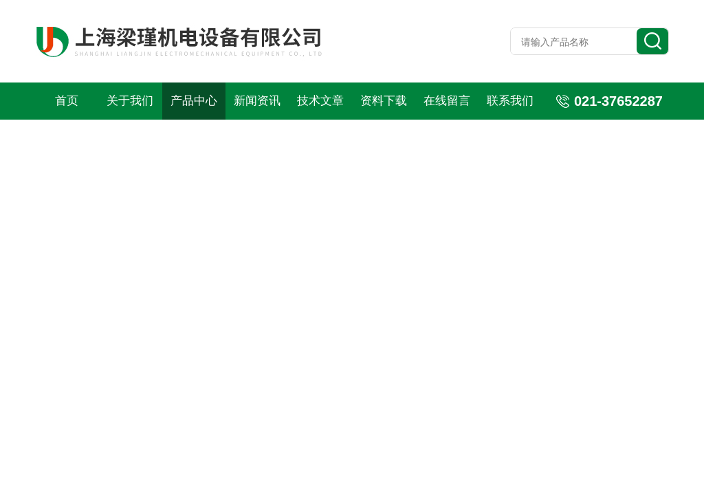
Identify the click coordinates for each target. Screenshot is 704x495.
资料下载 (383, 100)
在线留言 (447, 100)
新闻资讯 (257, 100)
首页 (66, 100)
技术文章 (320, 100)
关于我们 (130, 100)
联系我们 (510, 100)
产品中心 (193, 100)
